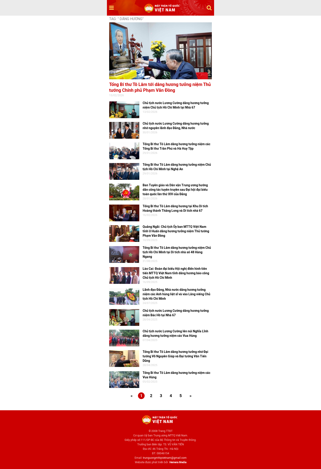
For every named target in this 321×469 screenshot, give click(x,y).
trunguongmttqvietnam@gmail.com (165, 457)
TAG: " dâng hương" (126, 19)
